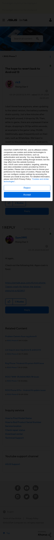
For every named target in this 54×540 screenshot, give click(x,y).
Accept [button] (27, 291)
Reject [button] (26, 284)
